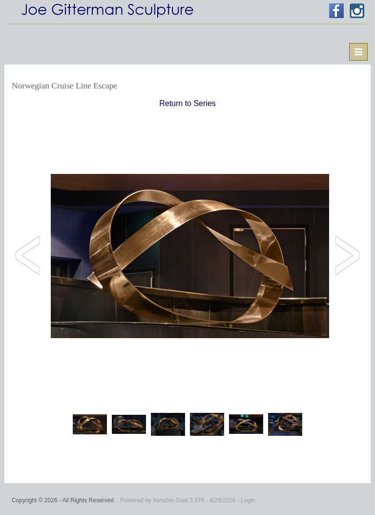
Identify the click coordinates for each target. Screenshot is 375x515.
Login (248, 500)
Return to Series (187, 103)
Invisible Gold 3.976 (179, 500)
